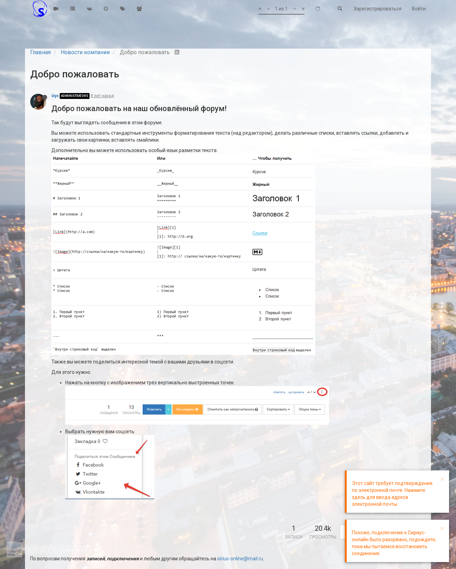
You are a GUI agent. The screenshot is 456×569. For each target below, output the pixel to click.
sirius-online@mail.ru (240, 558)
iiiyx (55, 95)
